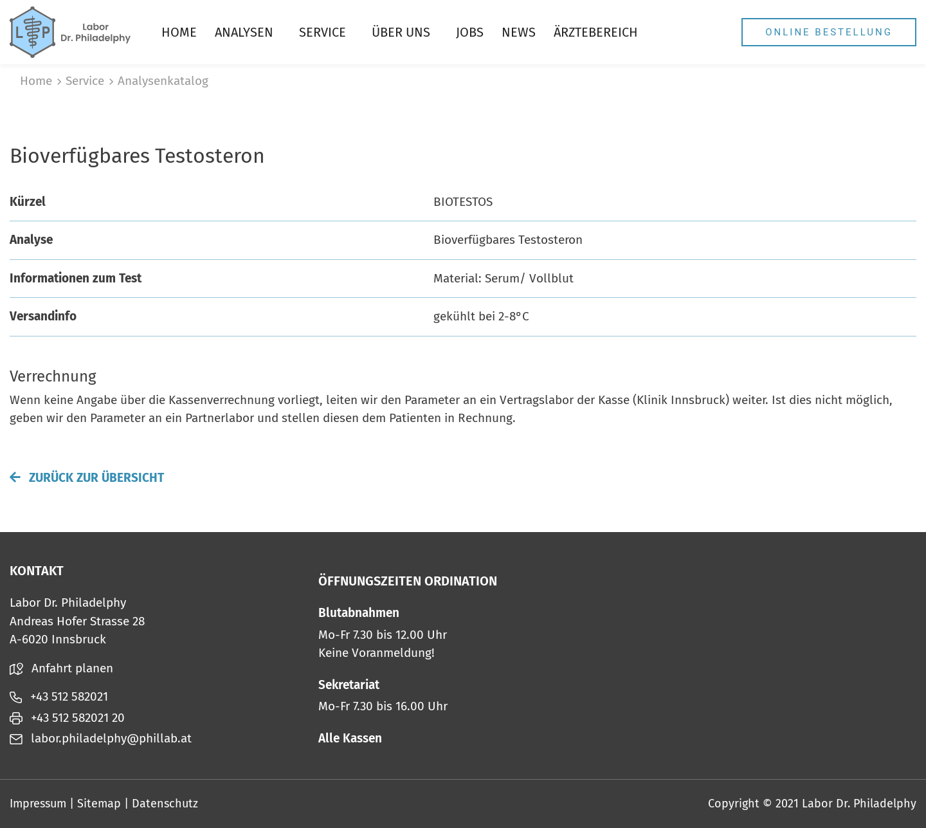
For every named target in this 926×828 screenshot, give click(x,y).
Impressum (38, 803)
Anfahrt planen (61, 668)
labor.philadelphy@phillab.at (101, 738)
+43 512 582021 (59, 696)
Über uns (401, 32)
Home (179, 32)
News (519, 32)
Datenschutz (165, 803)
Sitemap (99, 803)
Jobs (470, 32)
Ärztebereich (596, 32)
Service (322, 32)
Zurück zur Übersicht (87, 477)
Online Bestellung (829, 32)
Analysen (244, 32)
